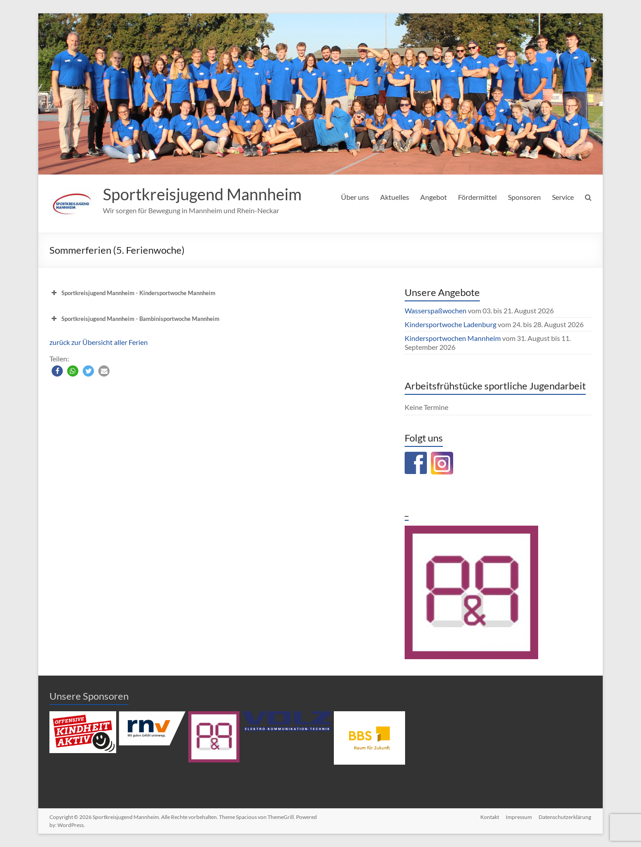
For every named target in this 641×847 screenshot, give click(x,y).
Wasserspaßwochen (436, 310)
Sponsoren (524, 197)
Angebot (433, 197)
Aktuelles (394, 197)
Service (563, 197)
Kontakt (489, 817)
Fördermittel (477, 197)
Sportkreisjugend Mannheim (202, 194)
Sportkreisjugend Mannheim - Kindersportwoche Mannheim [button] (132, 292)
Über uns (355, 197)
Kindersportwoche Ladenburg (450, 324)
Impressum (519, 817)
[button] (57, 371)
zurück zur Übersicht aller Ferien (98, 342)
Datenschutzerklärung (565, 817)
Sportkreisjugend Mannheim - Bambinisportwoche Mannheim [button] (134, 318)
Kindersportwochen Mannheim (453, 338)
